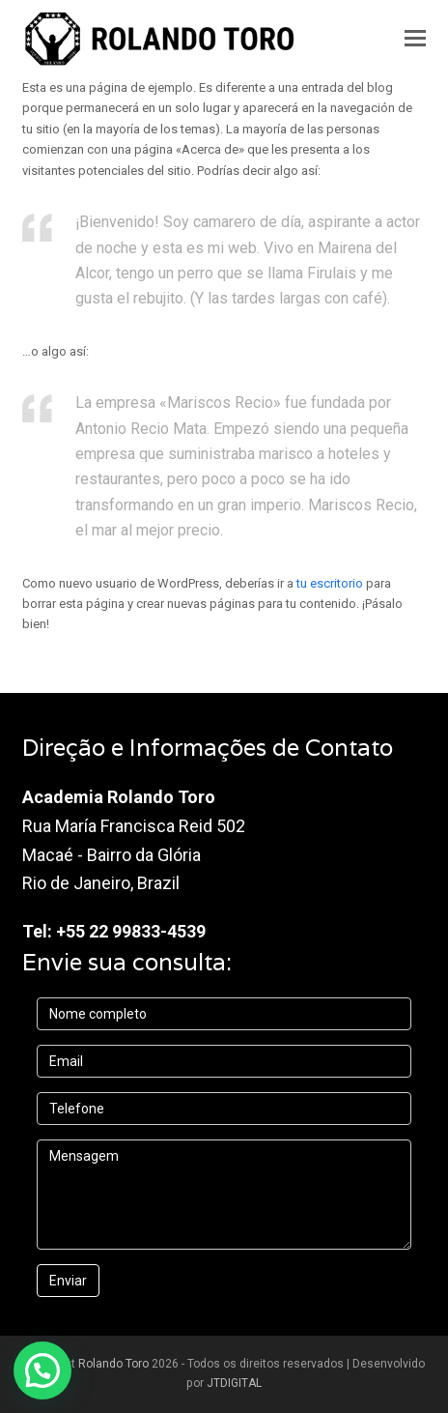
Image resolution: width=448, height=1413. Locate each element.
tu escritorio (329, 583)
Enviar (68, 1280)
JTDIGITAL (234, 1383)
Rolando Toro (113, 1363)
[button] (415, 38)
